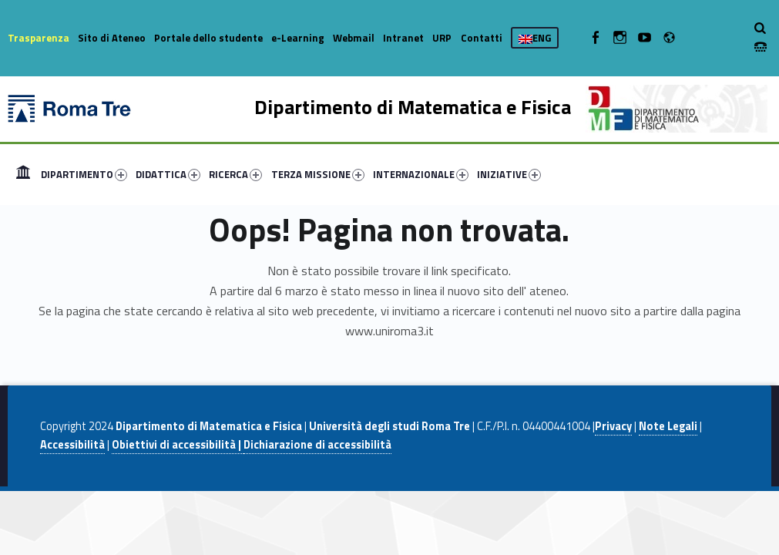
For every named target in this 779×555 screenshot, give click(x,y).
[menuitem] (23, 174)
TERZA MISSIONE (317, 174)
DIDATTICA (168, 174)
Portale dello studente (208, 37)
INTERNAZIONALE (420, 174)
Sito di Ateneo (112, 37)
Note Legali (668, 426)
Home (23, 174)
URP (442, 37)
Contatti (481, 37)
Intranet (403, 37)
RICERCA (235, 174)
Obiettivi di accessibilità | (177, 444)
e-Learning (297, 37)
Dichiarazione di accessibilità (317, 444)
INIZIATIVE (509, 174)
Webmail (353, 37)
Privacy (613, 426)
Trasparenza (38, 37)
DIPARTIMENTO (84, 174)
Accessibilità (72, 444)
